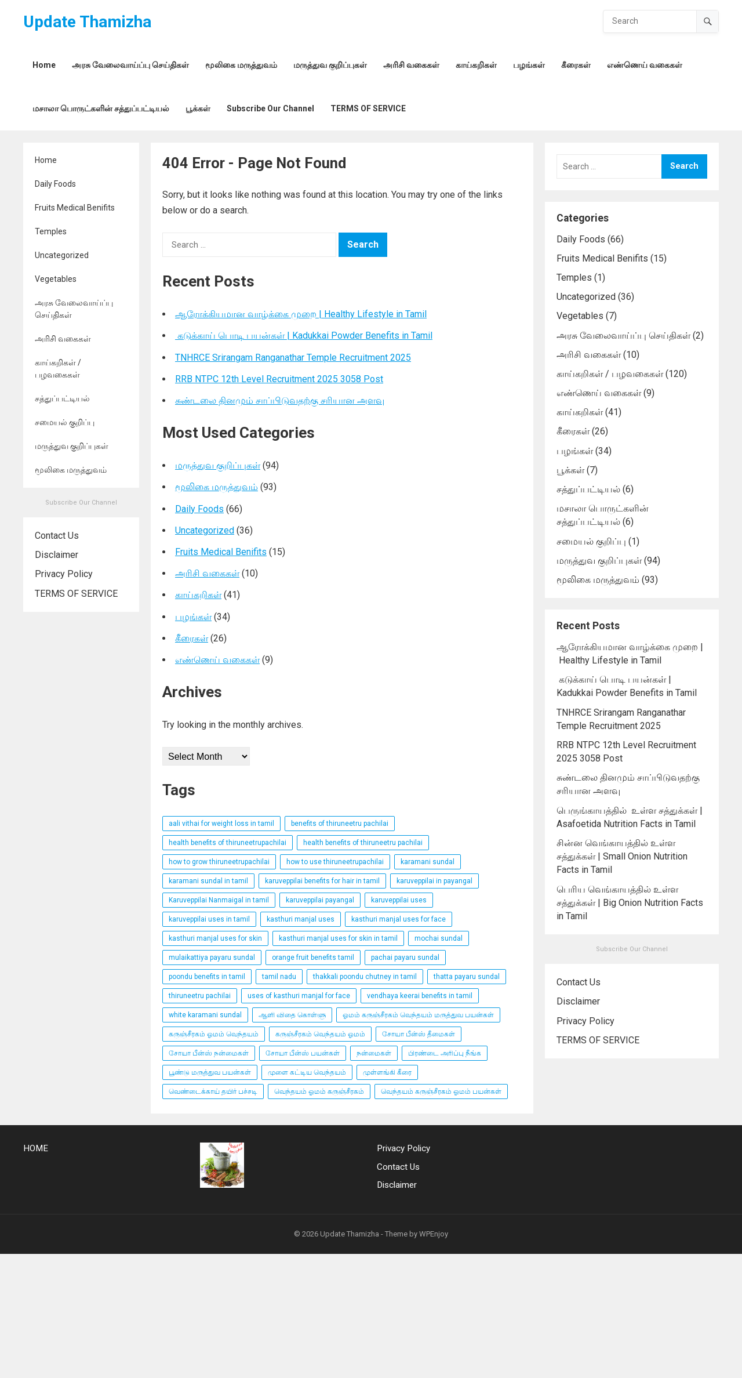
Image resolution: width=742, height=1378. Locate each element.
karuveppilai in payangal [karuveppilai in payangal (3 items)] (434, 881)
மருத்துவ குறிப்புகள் (71, 446)
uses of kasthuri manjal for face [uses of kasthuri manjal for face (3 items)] (299, 996)
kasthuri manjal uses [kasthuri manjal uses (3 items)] (300, 919)
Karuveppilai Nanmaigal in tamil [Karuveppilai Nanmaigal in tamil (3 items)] (219, 900)
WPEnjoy (433, 1234)
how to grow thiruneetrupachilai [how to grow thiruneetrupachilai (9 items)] (219, 862)
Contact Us (57, 535)
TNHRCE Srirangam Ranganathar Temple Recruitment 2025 (293, 357)
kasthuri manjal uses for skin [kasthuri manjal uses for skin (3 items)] (215, 938)
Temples (51, 231)
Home (46, 160)
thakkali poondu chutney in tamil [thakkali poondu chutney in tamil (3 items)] (365, 977)
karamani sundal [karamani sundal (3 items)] (427, 862)
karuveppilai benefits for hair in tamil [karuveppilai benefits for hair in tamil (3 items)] (322, 881)
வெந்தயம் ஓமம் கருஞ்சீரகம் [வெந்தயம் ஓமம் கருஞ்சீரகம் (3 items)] (319, 1091)
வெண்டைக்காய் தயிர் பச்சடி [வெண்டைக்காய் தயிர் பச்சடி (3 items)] (213, 1091)
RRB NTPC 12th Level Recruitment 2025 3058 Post (279, 379)
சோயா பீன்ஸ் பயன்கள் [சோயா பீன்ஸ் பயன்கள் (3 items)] (302, 1053)
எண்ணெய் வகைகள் (217, 659)
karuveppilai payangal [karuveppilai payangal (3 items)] (320, 900)
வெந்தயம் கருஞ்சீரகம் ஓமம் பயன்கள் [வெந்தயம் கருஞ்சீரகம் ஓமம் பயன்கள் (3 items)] (441, 1091)
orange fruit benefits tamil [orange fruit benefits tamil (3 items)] (313, 957)
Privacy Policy (64, 573)
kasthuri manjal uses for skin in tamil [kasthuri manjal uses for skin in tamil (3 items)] (338, 938)
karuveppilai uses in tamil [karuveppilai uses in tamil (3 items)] (209, 919)
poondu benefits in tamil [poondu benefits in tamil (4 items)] (207, 977)
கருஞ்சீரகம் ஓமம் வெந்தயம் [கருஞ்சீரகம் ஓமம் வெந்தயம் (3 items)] (214, 1034)
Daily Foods (55, 183)
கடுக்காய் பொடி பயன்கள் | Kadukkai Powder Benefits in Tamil (303, 335)
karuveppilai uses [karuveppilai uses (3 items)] (399, 900)
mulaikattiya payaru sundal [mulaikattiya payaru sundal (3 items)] (212, 957)
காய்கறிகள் (198, 594)
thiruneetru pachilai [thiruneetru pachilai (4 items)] (200, 996)
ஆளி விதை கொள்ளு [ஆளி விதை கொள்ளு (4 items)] (292, 1015)
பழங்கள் (193, 616)
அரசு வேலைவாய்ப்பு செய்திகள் (74, 309)
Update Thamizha (87, 21)
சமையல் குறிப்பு (64, 422)
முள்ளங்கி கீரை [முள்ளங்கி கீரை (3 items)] (387, 1072)
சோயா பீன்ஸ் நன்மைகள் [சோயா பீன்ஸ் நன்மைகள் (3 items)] (209, 1053)
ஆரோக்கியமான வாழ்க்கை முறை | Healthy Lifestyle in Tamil (301, 314)
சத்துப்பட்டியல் (62, 398)
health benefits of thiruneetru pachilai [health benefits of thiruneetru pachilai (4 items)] (363, 843)
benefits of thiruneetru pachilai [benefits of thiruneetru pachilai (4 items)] (339, 823)
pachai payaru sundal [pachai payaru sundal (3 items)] (405, 957)
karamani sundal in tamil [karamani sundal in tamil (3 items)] (208, 881)
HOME (35, 1148)
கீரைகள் (191, 638)
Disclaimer (56, 554)
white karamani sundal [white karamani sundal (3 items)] (205, 1015)
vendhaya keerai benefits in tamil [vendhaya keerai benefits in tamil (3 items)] (419, 996)
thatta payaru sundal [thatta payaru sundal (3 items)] (467, 977)
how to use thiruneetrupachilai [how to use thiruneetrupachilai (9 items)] (335, 862)
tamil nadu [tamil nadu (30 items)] (279, 977)
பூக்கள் (570, 470)
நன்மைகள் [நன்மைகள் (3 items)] (374, 1053)
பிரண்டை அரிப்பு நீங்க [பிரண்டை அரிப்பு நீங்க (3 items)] (444, 1053)
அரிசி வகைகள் (63, 338)
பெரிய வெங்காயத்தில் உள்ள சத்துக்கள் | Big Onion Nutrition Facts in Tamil (629, 903)
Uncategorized (62, 255)
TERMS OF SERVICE (76, 593)
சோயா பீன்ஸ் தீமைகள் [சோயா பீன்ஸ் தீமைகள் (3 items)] (418, 1034)
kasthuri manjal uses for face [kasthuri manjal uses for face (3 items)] (398, 919)
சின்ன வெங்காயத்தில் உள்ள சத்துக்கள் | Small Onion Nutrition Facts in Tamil (622, 856)
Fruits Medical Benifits (75, 207)
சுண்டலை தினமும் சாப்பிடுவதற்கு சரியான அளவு (279, 400)
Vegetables (56, 279)
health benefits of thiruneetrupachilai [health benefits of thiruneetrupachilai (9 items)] (227, 843)
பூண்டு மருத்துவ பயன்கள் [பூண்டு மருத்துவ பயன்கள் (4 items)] (210, 1072)
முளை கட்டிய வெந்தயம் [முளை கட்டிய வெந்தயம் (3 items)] (307, 1072)
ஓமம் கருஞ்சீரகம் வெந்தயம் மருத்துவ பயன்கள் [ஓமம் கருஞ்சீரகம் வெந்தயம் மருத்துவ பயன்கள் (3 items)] (418, 1015)
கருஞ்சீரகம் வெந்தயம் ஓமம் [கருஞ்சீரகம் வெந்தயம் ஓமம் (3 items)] (320, 1034)
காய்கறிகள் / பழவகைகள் (58, 368)
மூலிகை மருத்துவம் (71, 469)
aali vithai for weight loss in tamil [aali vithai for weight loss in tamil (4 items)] (221, 823)
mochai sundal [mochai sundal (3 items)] (438, 938)
